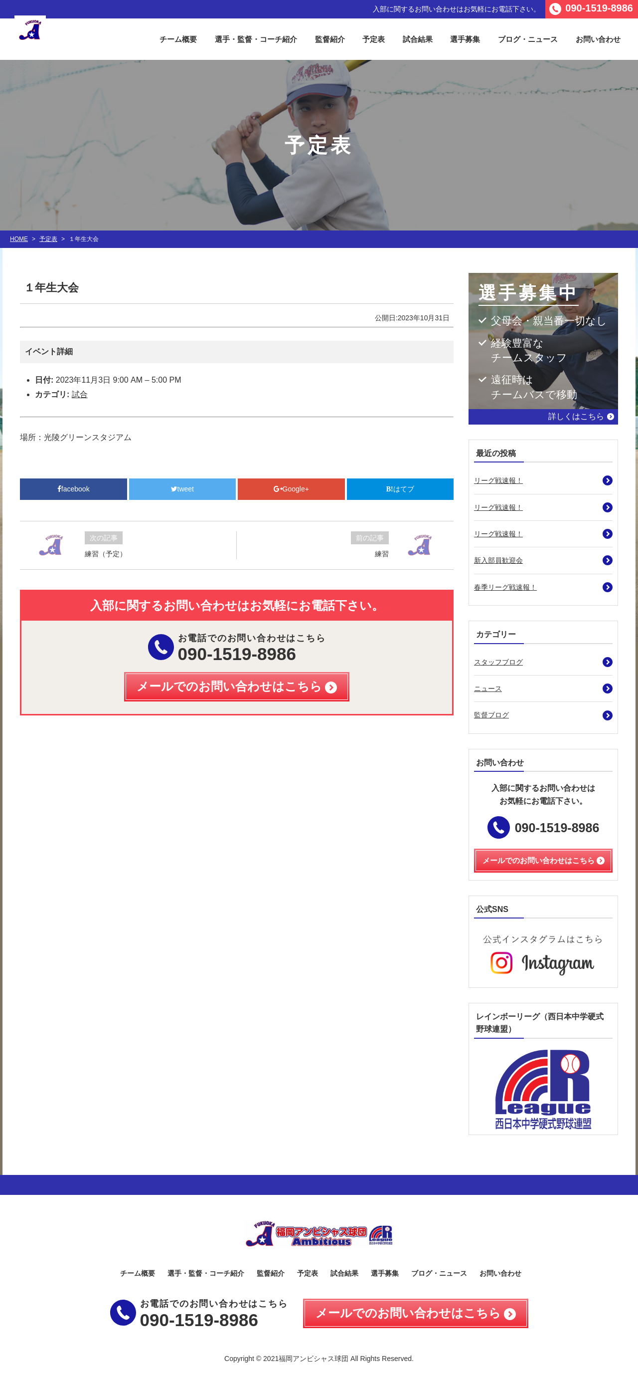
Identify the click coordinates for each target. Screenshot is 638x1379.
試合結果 (418, 39)
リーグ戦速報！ (498, 480)
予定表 (373, 39)
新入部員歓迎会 (498, 560)
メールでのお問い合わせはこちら (408, 1313)
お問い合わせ (598, 39)
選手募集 (465, 39)
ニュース (488, 688)
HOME (19, 238)
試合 (80, 394)
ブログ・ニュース (528, 39)
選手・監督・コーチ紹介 (256, 39)
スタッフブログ (498, 662)
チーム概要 (178, 39)
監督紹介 (330, 39)
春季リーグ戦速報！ (505, 587)
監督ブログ (491, 715)
